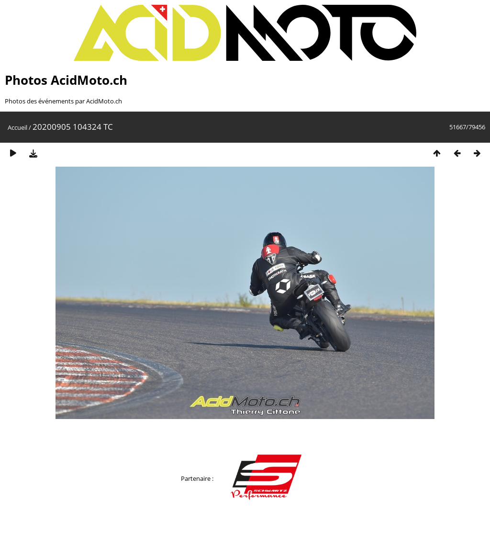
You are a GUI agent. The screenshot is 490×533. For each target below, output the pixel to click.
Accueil (17, 127)
